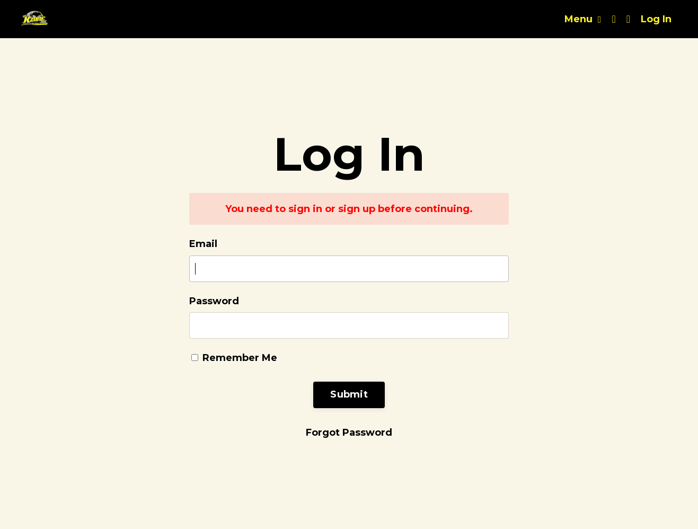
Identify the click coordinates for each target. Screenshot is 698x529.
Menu (583, 19)
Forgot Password (349, 432)
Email (203, 244)
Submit (349, 394)
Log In (656, 19)
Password (214, 301)
